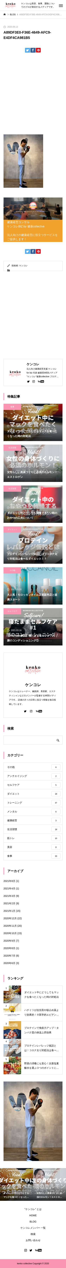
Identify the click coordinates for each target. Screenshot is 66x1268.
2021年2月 (9, 903)
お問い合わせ (33, 1240)
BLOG (33, 1221)
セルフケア (12, 611)
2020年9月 (9, 940)
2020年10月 (10, 933)
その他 (12, 570)
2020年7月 (9, 955)
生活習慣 (12, 448)
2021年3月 (9, 896)
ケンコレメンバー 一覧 (33, 1227)
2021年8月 (9, 881)
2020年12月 (10, 918)
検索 (33, 1234)
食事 (12, 407)
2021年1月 (9, 910)
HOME (33, 1215)
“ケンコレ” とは (33, 1209)
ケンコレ (23, 265)
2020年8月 (9, 948)
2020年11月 (10, 925)
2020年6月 (9, 963)
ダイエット (12, 529)
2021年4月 (9, 888)
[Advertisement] (33, 95)
